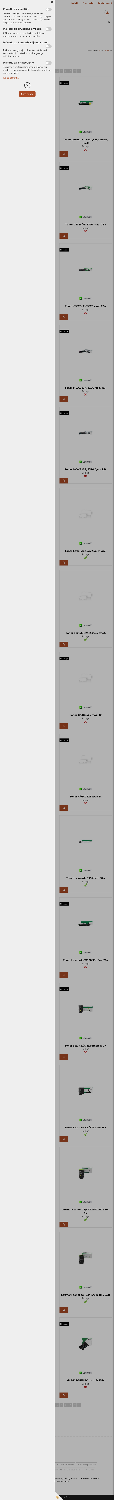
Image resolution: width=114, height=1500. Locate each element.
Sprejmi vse (27, 94)
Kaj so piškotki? (11, 77)
